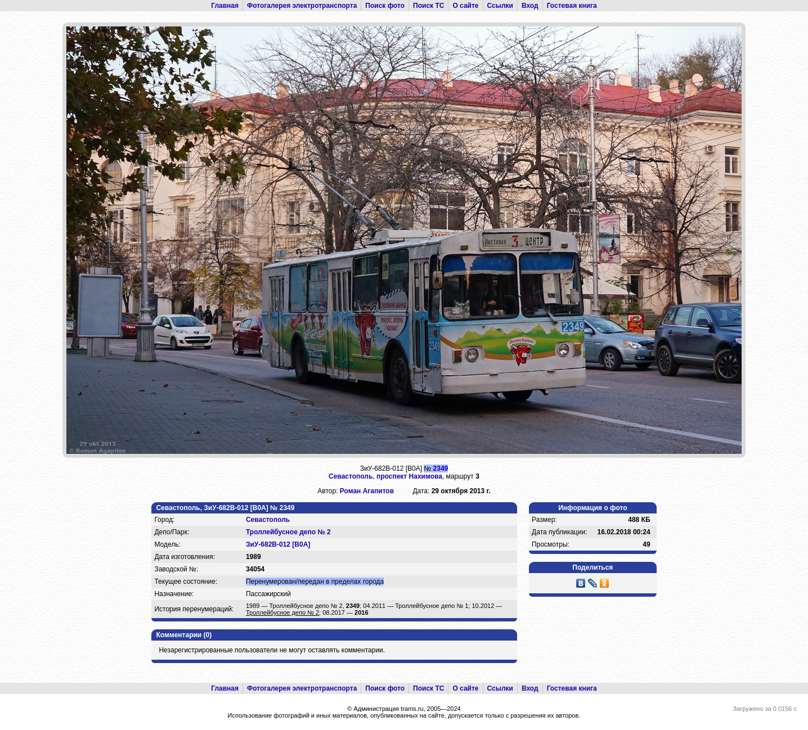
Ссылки (500, 6)
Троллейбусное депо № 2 (288, 532)
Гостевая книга (572, 6)
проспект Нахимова (409, 476)
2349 (440, 468)
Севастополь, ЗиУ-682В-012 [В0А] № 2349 (225, 508)
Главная (225, 6)
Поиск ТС (428, 6)
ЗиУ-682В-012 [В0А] (278, 544)
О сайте (465, 6)
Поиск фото (385, 6)
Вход (530, 6)
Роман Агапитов (367, 491)
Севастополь (350, 476)
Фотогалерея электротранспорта (302, 6)
